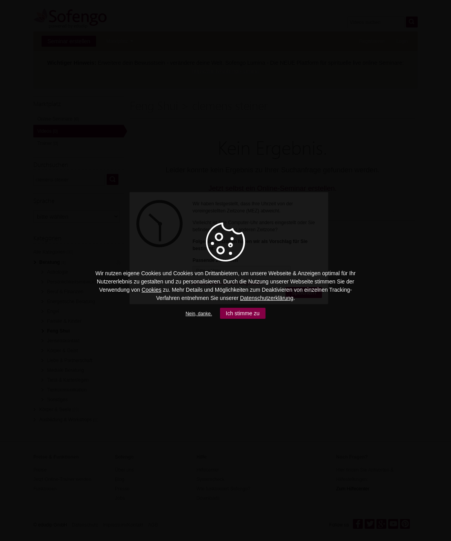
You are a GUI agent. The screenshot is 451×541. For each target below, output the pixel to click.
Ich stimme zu (243, 313)
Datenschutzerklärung (266, 298)
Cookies (152, 290)
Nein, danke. (198, 313)
